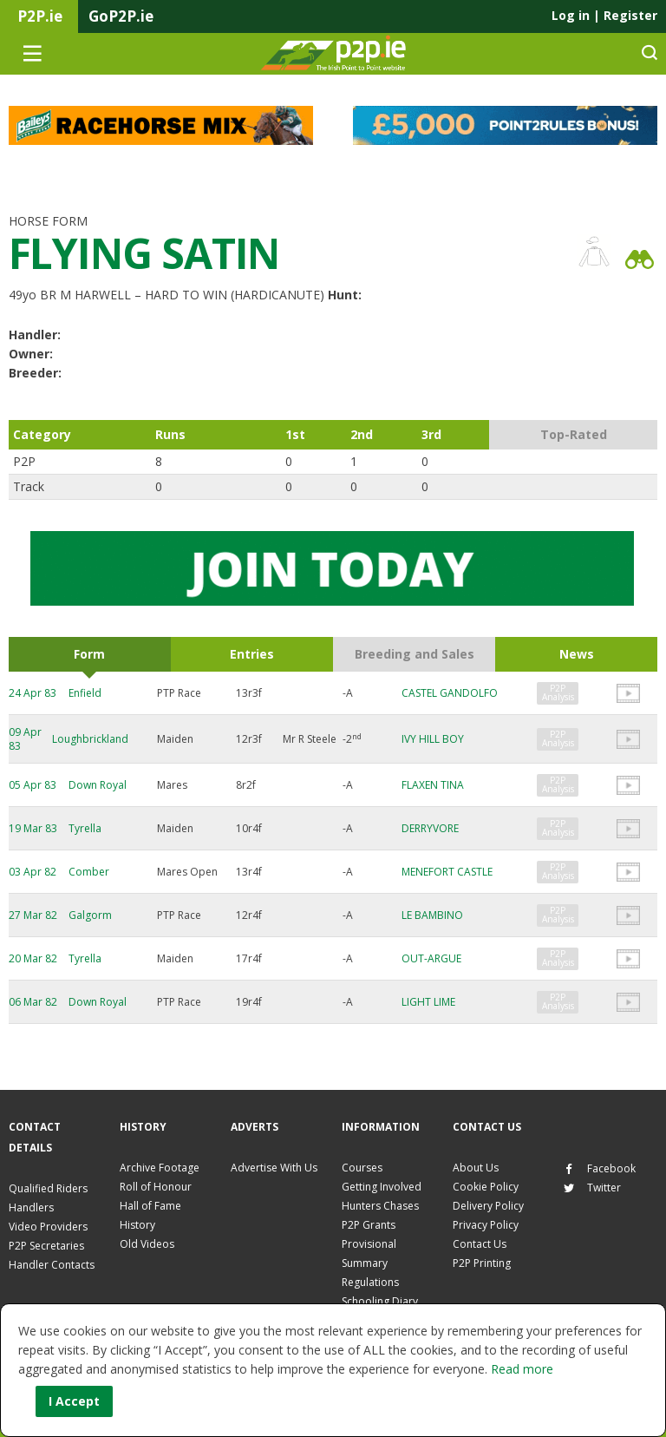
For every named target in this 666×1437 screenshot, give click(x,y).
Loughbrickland (90, 739)
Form (89, 654)
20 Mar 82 (33, 958)
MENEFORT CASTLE (447, 871)
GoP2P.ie (120, 16)
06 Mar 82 (33, 1001)
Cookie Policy (486, 1186)
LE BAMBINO (432, 915)
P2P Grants (368, 1224)
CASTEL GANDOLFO (450, 693)
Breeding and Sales (414, 654)
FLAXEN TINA (433, 785)
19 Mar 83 (33, 828)
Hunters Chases (380, 1205)
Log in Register (604, 15)
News (576, 654)
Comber (89, 871)
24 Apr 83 (32, 693)
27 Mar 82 (33, 915)
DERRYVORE (430, 828)
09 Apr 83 (25, 739)
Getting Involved (381, 1186)
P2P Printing (482, 1263)
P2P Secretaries (46, 1245)
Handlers (31, 1207)
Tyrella (85, 828)
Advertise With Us (274, 1167)
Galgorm (90, 915)
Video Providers (48, 1226)
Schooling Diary (380, 1301)
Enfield (85, 693)
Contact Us (479, 1244)
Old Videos (147, 1244)
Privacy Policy (486, 1224)
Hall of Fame (150, 1205)
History (137, 1224)
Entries (252, 654)
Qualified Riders (48, 1188)
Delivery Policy (488, 1205)
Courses (362, 1167)
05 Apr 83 (32, 785)
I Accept (74, 1401)
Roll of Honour (156, 1186)
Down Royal (98, 785)
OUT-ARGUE (431, 958)
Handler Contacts (52, 1264)
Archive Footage (159, 1167)
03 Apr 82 (32, 871)
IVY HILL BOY (433, 739)
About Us (476, 1167)
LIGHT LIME (428, 1001)
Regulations (370, 1282)
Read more (522, 1369)
